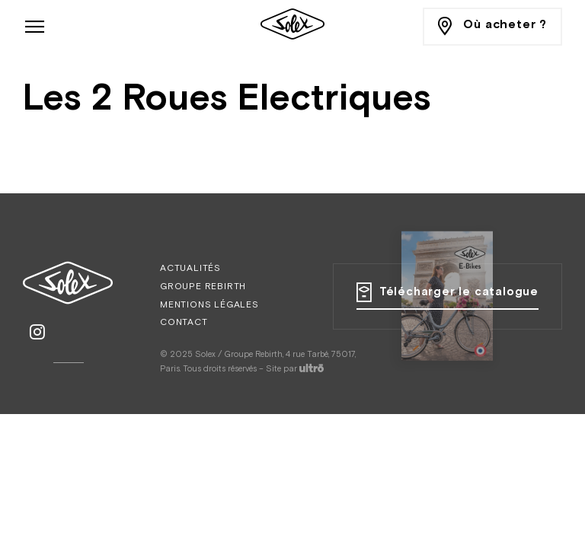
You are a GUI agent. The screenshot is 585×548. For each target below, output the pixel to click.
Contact (184, 323)
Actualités (190, 268)
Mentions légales (209, 305)
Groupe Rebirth (203, 287)
